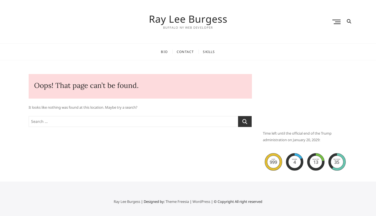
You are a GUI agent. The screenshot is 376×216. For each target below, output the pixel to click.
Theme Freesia (177, 201)
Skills (209, 51)
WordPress (201, 201)
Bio (164, 51)
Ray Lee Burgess (188, 19)
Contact (185, 51)
